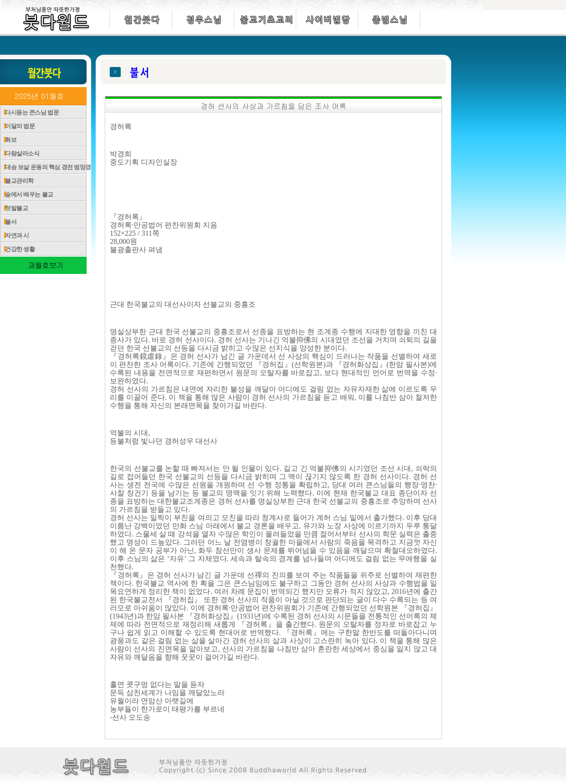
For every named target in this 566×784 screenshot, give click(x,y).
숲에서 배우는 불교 (26, 194)
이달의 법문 (17, 126)
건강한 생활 (17, 249)
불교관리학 (17, 180)
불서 (8, 221)
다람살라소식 (19, 153)
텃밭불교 (14, 208)
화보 (8, 139)
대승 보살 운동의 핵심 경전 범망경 (45, 167)
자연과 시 (14, 235)
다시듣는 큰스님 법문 (29, 112)
